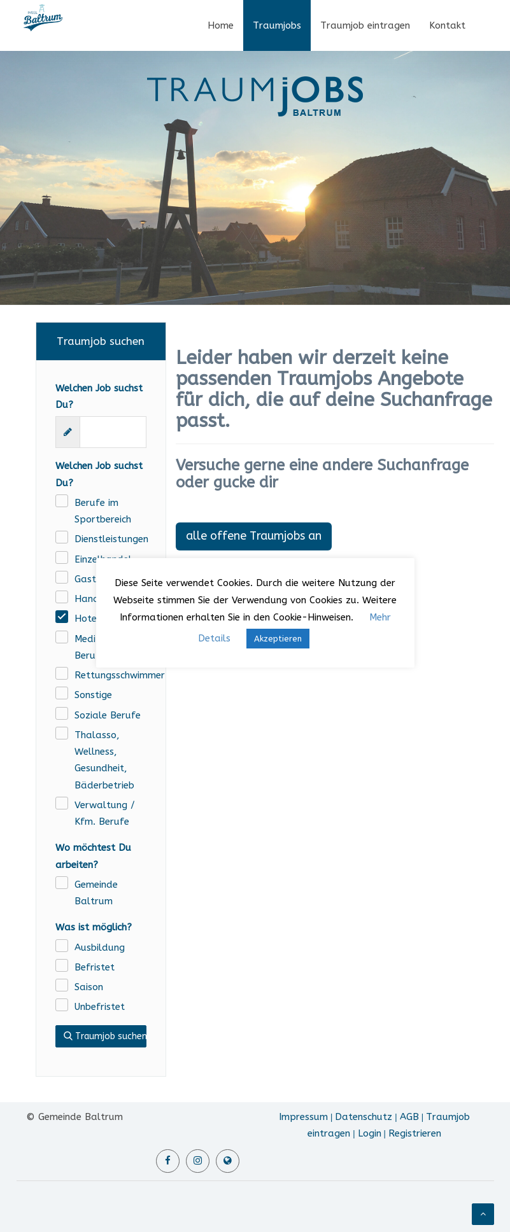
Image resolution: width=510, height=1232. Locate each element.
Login (369, 1133)
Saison (88, 987)
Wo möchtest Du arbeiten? (93, 856)
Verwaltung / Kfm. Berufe (104, 813)
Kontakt (447, 25)
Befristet (94, 967)
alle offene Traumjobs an (254, 536)
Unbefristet (99, 1006)
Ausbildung (99, 947)
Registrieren (414, 1133)
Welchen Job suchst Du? (99, 396)
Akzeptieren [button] (278, 638)
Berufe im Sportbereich (102, 511)
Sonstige (93, 695)
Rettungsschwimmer (110, 675)
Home (221, 25)
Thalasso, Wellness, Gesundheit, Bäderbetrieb (104, 760)
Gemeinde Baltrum (96, 893)
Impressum (303, 1117)
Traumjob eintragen (365, 25)
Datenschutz (363, 1117)
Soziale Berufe (107, 715)
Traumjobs (277, 25)
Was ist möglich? (93, 927)
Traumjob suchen (105, 1036)
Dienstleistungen (110, 539)
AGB (409, 1117)
